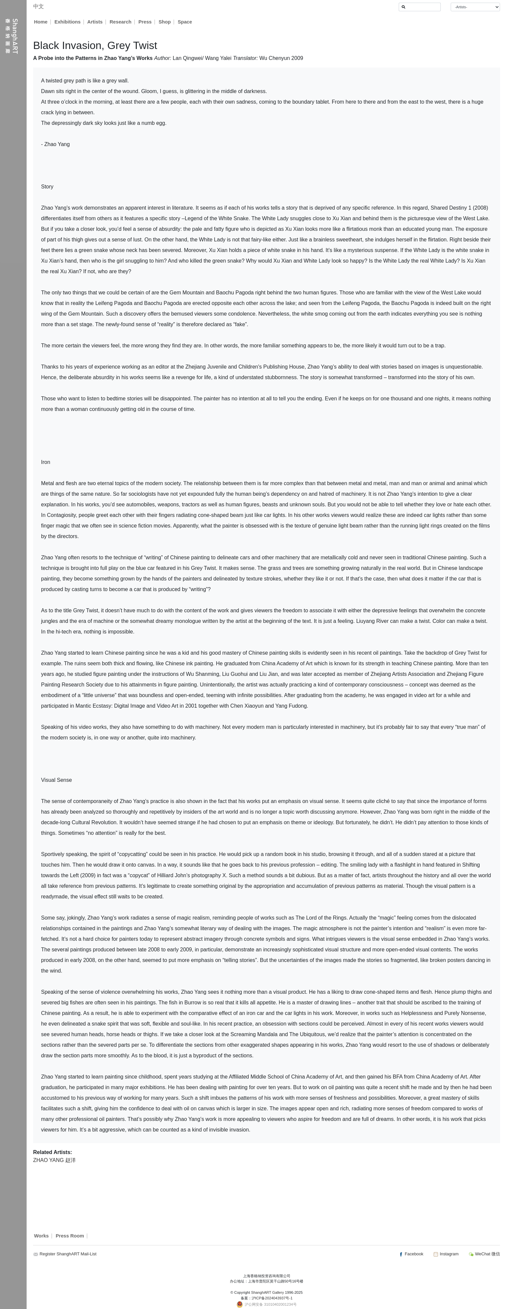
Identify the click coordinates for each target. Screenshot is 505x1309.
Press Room (70, 1235)
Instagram (445, 1253)
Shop (165, 22)
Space (185, 22)
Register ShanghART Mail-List (68, 1253)
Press (145, 22)
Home (41, 22)
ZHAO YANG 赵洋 (54, 1160)
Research (121, 22)
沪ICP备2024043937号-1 (272, 1298)
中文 (38, 6)
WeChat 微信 (484, 1253)
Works (41, 1235)
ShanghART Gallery (267, 1292)
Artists (95, 22)
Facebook (411, 1253)
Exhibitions (67, 22)
